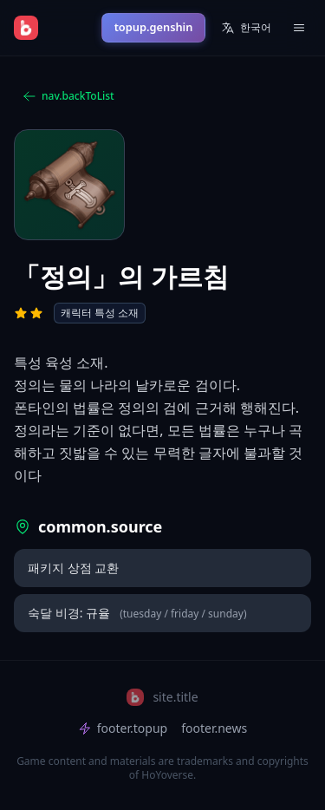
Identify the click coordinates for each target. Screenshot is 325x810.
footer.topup (122, 728)
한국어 (246, 27)
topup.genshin (153, 27)
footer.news (214, 728)
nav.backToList (68, 95)
